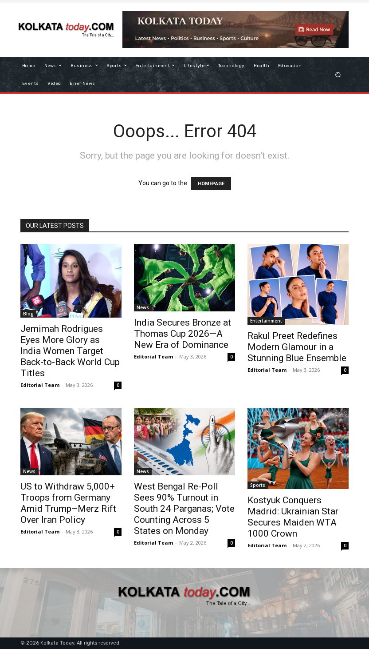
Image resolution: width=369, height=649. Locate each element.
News (143, 307)
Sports (257, 485)
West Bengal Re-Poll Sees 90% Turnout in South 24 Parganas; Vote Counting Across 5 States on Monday (184, 508)
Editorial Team (39, 385)
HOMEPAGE (211, 184)
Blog (28, 314)
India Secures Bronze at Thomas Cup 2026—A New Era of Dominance (182, 333)
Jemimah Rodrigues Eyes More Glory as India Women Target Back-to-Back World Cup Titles (70, 350)
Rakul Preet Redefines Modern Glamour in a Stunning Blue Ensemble (296, 346)
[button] (338, 74)
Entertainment (266, 321)
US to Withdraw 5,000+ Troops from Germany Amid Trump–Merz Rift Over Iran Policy (68, 503)
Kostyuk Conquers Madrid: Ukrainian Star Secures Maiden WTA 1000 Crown (292, 517)
